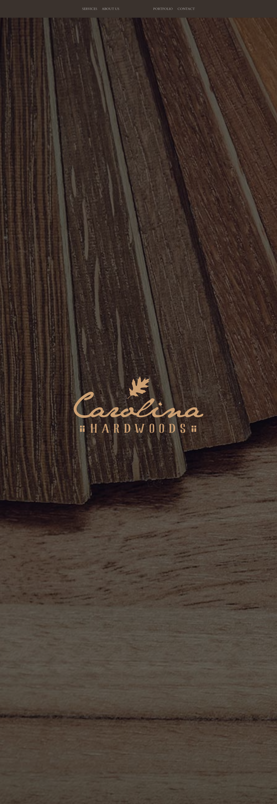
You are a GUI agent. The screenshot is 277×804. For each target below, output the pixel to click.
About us (110, 9)
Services (89, 9)
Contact (186, 9)
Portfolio (163, 9)
